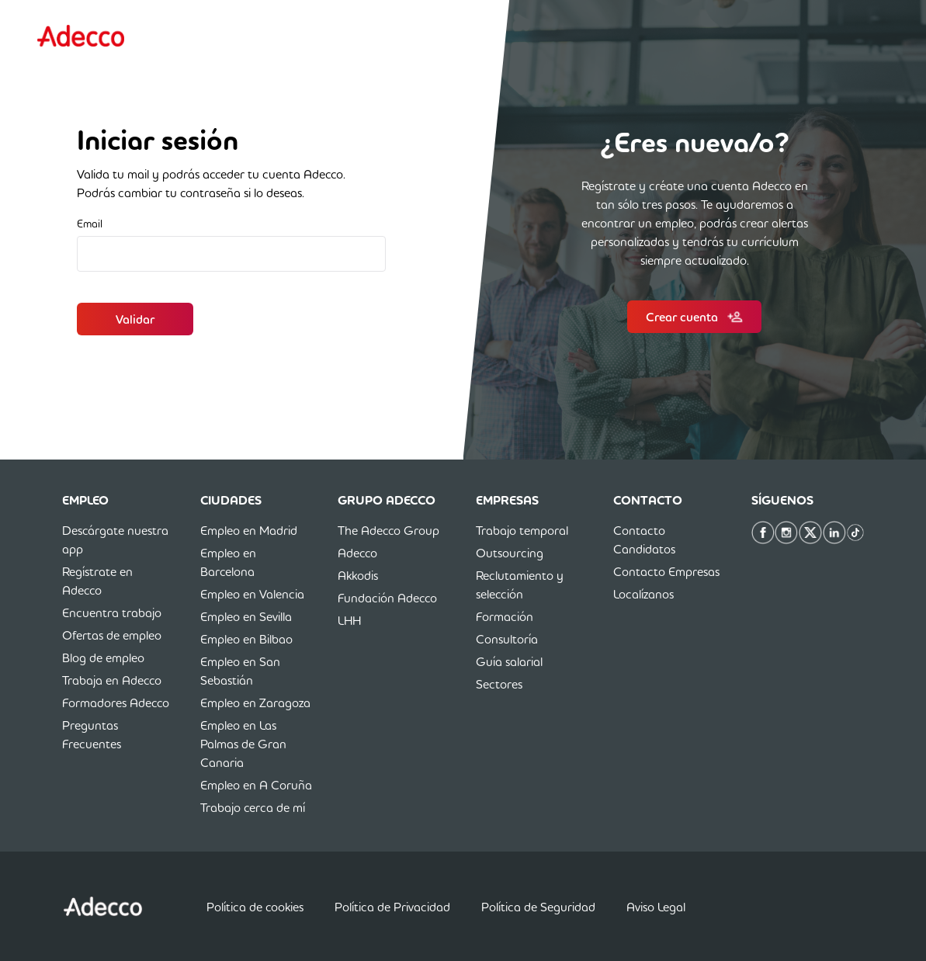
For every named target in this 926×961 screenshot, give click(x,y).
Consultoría (507, 639)
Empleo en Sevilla (246, 616)
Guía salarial (509, 661)
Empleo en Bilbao (246, 639)
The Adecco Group (388, 530)
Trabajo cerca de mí (252, 807)
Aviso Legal (655, 906)
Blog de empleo (103, 657)
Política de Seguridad (538, 906)
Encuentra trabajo (111, 612)
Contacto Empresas (666, 571)
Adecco (357, 552)
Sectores (499, 684)
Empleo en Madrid (248, 530)
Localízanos (643, 594)
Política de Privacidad (392, 906)
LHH (349, 620)
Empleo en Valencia (252, 594)
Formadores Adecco (115, 702)
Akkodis (358, 575)
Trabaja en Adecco (111, 680)
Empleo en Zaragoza (255, 702)
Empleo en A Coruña (256, 785)
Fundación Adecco (387, 597)
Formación (504, 616)
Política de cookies (254, 906)
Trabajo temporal (522, 530)
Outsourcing (509, 552)
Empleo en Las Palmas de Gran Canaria (243, 743)
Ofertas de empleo (111, 635)
